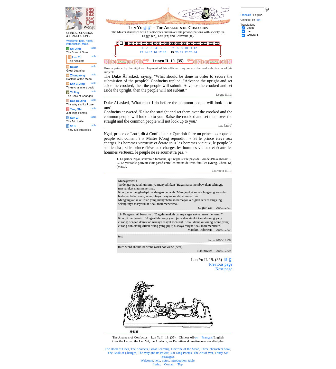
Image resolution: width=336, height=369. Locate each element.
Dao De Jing (78, 100)
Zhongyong (77, 75)
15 (150, 52)
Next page (224, 269)
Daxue (74, 66)
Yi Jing (74, 92)
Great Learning (160, 349)
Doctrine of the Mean (185, 349)
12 (195, 48)
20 (176, 52)
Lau (249, 31)
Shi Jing (75, 48)
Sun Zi (74, 117)
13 (141, 52)
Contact (169, 364)
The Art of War (203, 353)
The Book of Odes (117, 349)
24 (195, 52)
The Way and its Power (153, 353)
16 (155, 52)
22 (186, 52)
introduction (179, 360)
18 (164, 52)
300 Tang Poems (181, 353)
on (196, 337)
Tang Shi (75, 109)
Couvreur (252, 34)
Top (180, 364)
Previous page (220, 264)
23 (190, 52)
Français (206, 337)
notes (165, 360)
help (157, 360)
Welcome (147, 360)
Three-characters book (215, 349)
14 (146, 52)
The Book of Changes (122, 353)
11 (190, 48)
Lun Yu (76, 57)
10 (186, 48)
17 (159, 52)
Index (157, 364)
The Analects (139, 349)
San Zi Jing (77, 83)
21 (181, 52)
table (191, 360)
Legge (251, 27)
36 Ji (73, 126)
